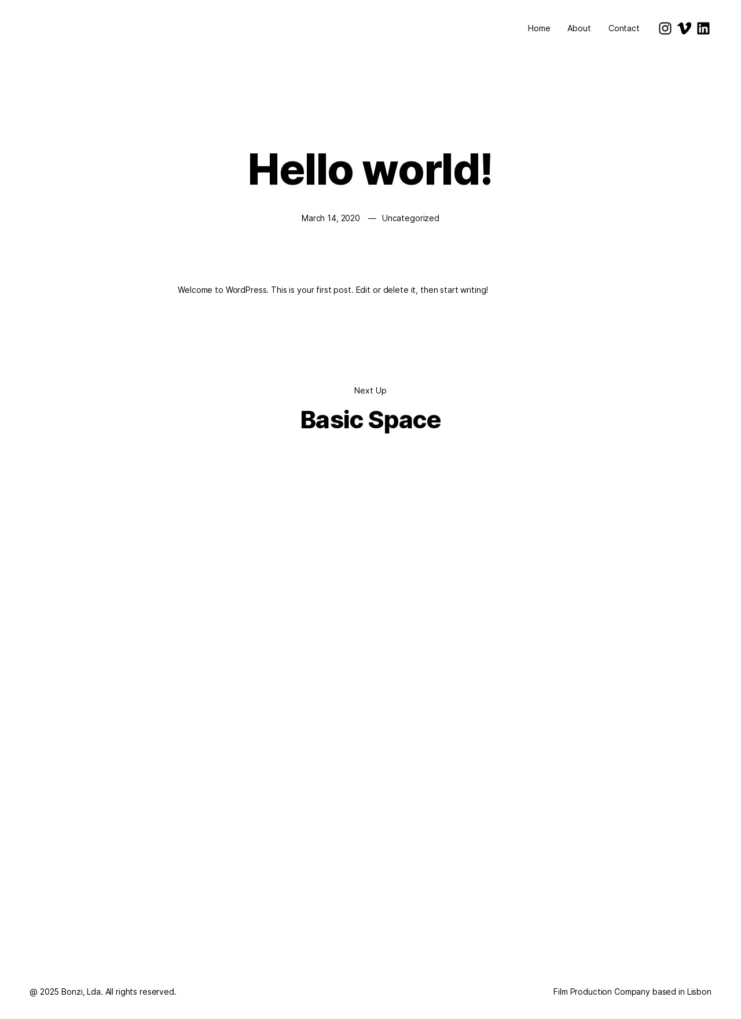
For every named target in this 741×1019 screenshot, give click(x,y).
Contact (624, 28)
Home (539, 28)
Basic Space (370, 420)
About (578, 28)
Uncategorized (410, 218)
